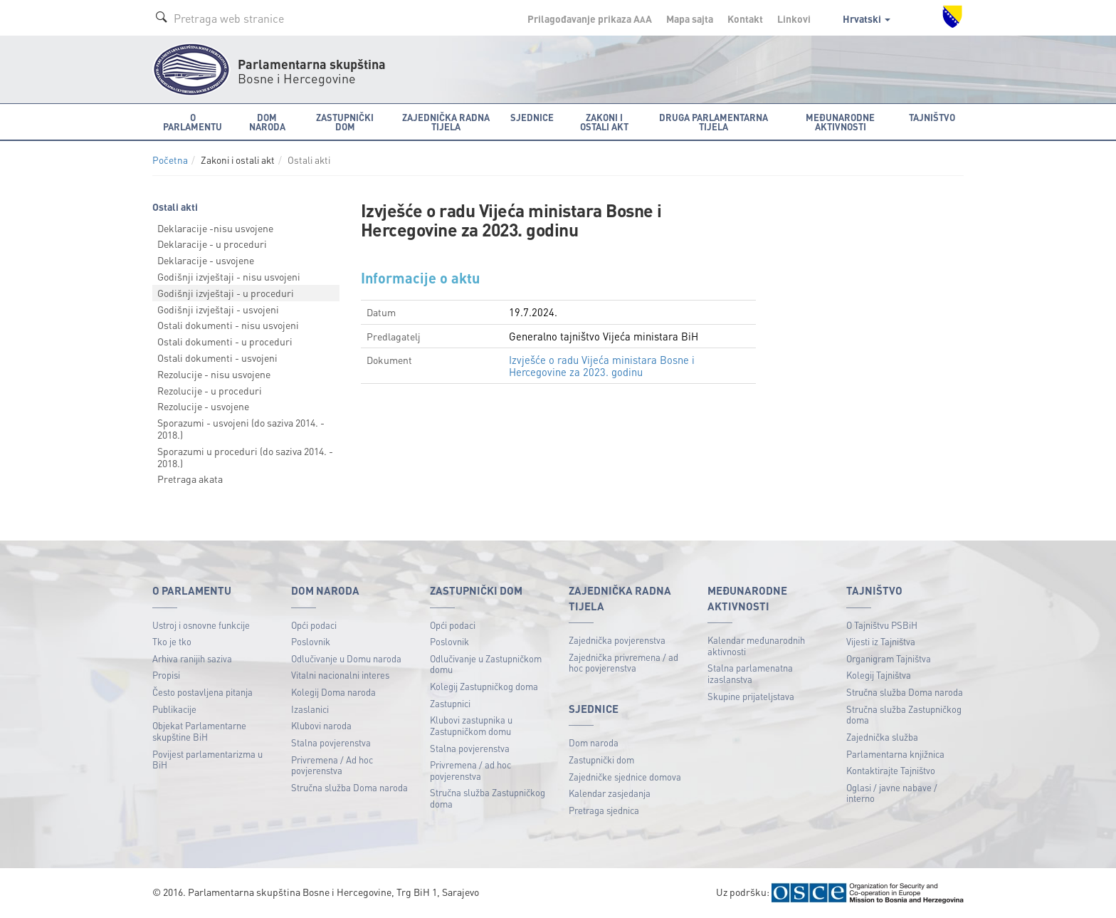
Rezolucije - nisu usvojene (213, 373)
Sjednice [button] (532, 117)
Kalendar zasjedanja (610, 793)
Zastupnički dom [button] (345, 121)
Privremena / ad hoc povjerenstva (470, 770)
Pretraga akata (190, 478)
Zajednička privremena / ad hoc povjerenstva (623, 662)
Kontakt (745, 18)
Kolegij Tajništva (878, 675)
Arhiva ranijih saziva (192, 658)
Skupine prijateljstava (750, 696)
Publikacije (174, 709)
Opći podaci (314, 625)
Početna (170, 160)
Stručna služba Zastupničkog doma (487, 798)
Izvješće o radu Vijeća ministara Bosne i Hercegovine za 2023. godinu (602, 365)
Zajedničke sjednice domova (625, 777)
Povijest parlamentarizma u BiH (207, 759)
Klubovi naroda (321, 725)
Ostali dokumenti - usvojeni (217, 357)
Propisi (166, 675)
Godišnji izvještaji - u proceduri (225, 292)
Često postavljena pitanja (202, 692)
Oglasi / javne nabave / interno (891, 793)
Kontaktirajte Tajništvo (890, 770)
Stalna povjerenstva (331, 742)
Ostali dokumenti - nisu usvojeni (228, 324)
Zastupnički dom (601, 759)
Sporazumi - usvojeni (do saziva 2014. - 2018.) (241, 428)
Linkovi (794, 18)
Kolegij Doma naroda (333, 692)
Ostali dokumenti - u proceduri (225, 341)
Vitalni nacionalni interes (340, 675)
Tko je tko (171, 641)
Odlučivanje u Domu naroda (346, 658)
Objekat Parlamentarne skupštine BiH (199, 731)
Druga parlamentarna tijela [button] (713, 121)
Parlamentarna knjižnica (895, 754)
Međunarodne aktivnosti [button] (840, 121)
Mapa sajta (689, 18)
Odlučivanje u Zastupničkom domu (486, 664)
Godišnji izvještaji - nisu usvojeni (228, 276)
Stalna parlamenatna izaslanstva (750, 673)
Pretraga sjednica (604, 810)
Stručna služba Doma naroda (349, 787)
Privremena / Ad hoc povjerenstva (332, 765)
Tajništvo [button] (932, 117)
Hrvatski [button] (866, 18)
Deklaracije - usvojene (205, 260)
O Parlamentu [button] (192, 121)
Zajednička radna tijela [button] (446, 121)
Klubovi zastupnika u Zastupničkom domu (471, 725)
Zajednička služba (882, 737)
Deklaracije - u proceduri (212, 243)
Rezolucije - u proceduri (209, 390)
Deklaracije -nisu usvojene (215, 227)
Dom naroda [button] (267, 121)
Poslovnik (310, 641)
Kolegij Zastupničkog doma (484, 686)
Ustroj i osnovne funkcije (201, 625)
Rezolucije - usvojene (203, 406)
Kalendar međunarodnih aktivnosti (756, 645)
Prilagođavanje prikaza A (589, 18)
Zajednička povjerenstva (617, 640)
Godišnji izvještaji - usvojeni (218, 309)
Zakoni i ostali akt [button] (604, 121)
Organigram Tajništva (888, 658)
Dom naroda (593, 742)
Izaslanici (310, 709)
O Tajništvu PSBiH (881, 625)
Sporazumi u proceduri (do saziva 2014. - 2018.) (245, 456)
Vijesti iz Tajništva (880, 641)
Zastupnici (450, 703)
